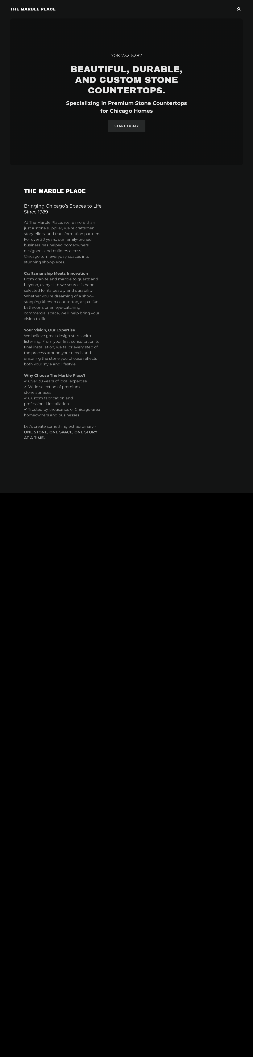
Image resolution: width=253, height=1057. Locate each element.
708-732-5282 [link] (126, 55)
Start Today (127, 126)
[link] (33, 9)
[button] (239, 9)
